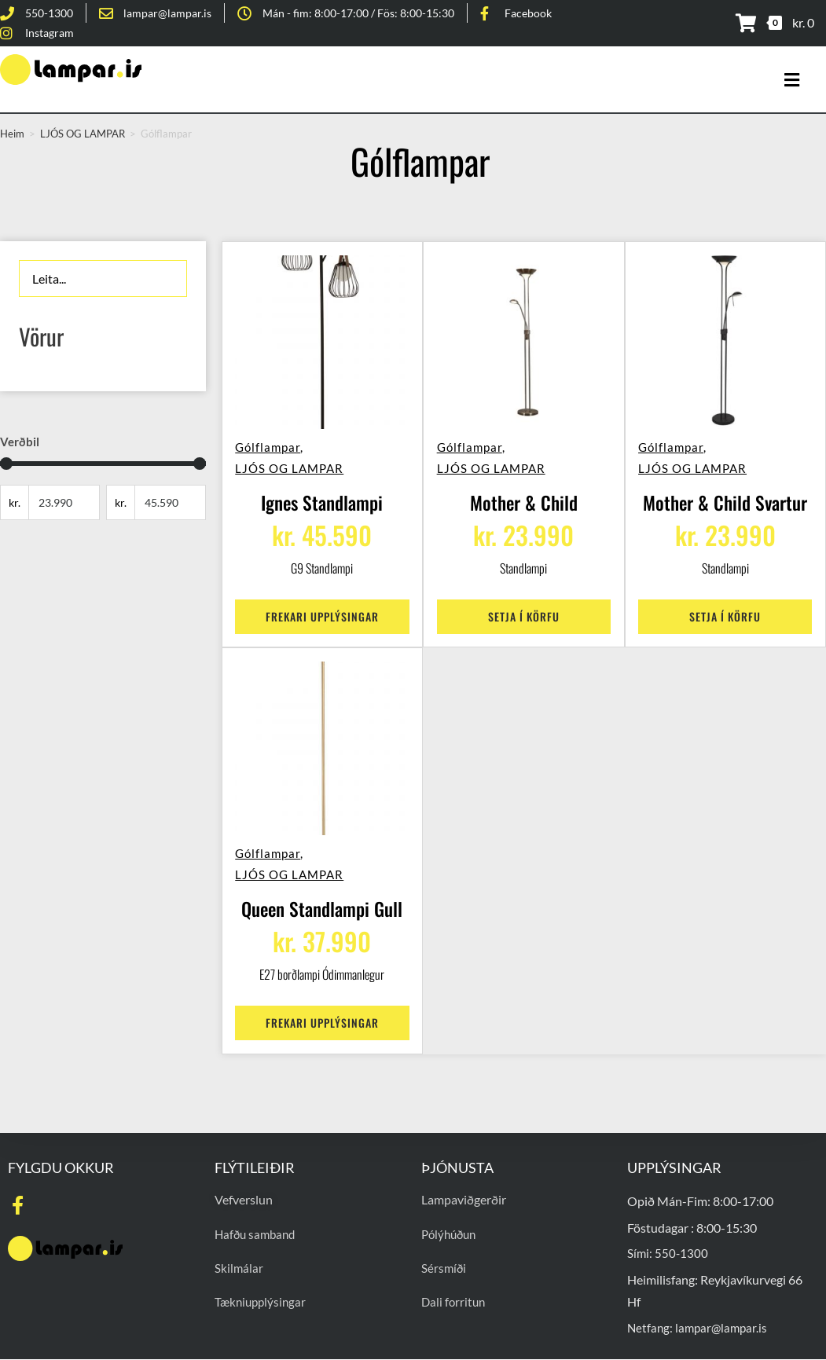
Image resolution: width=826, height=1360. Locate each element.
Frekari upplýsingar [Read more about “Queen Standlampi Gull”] (322, 1015)
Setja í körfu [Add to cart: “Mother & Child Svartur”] (725, 609)
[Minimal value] (103, 463)
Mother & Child (523, 496)
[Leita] (103, 278)
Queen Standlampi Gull (322, 903)
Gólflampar (274, 441)
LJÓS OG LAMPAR (295, 462)
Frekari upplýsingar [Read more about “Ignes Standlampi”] (322, 609)
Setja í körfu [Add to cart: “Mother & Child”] (524, 609)
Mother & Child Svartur (725, 496)
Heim (12, 133)
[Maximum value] (170, 502)
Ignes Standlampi (322, 496)
